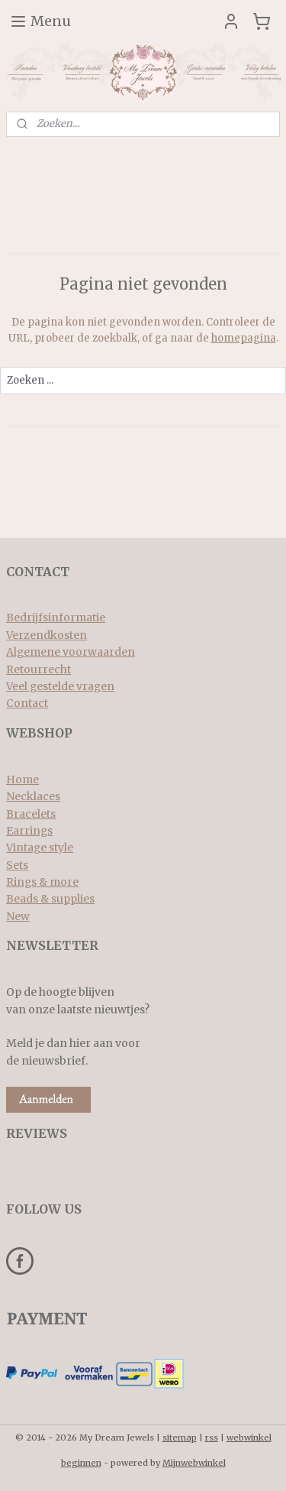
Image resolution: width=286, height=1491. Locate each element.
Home (22, 779)
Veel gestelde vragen (60, 686)
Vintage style (39, 847)
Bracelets (31, 814)
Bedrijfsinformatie (55, 617)
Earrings (29, 831)
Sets (17, 865)
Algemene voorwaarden (70, 652)
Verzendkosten (46, 635)
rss (211, 1437)
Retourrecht (38, 669)
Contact (27, 703)
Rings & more (42, 882)
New (18, 916)
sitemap (179, 1437)
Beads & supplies (50, 899)
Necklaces (33, 796)
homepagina (243, 338)
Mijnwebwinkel (194, 1462)
